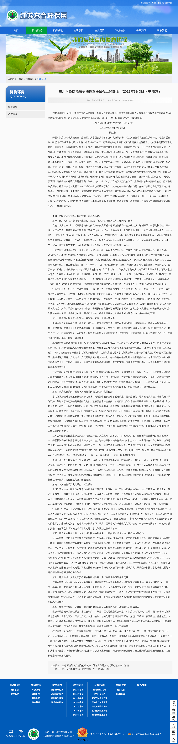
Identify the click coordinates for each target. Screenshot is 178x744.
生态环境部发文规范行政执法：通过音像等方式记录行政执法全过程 (95, 665)
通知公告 (36, 694)
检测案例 (99, 30)
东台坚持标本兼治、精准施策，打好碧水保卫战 (85, 669)
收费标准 (12, 114)
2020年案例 (78, 702)
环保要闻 (36, 690)
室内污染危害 (99, 694)
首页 (15, 30)
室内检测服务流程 (99, 711)
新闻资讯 (58, 30)
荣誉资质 (12, 107)
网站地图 (20, 736)
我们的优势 (121, 694)
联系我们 (162, 30)
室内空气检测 (57, 690)
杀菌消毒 (141, 30)
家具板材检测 (57, 702)
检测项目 (79, 30)
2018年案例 (78, 694)
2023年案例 (78, 715)
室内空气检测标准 (99, 702)
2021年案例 (78, 706)
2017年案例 (78, 690)
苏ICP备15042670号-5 (113, 734)
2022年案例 (78, 711)
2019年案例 (78, 698)
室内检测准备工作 (99, 715)
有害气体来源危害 (99, 698)
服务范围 (121, 690)
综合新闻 (36, 702)
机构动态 (36, 698)
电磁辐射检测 (57, 698)
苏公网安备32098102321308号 (145, 734)
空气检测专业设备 (99, 706)
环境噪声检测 (57, 694)
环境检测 (120, 30)
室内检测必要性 (99, 690)
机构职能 (37, 30)
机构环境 (41, 79)
